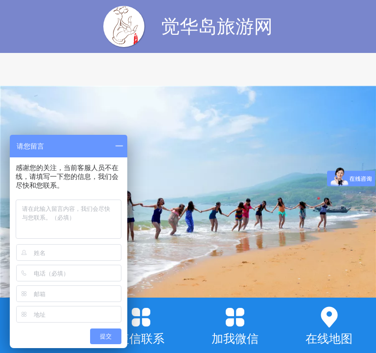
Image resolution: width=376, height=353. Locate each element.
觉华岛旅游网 (217, 26)
